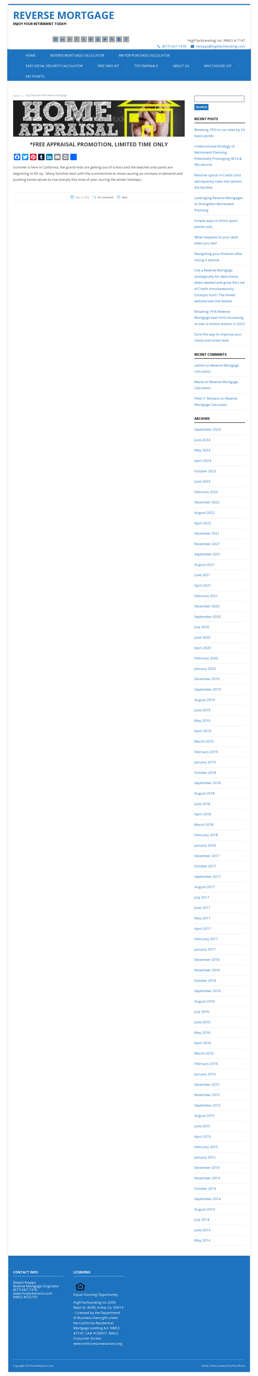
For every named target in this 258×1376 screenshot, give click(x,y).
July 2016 (201, 1011)
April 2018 (202, 814)
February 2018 (206, 834)
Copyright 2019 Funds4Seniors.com (33, 1366)
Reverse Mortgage (63, 15)
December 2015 (207, 1084)
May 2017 (202, 918)
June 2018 (202, 803)
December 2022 (207, 502)
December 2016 (207, 959)
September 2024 (207, 429)
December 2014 (207, 1167)
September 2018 (207, 782)
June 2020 (202, 637)
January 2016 (205, 1074)
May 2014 (202, 1240)
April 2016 (202, 1042)
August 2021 (204, 564)
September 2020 (207, 616)
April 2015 (202, 1136)
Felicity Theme (209, 1366)
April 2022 (202, 523)
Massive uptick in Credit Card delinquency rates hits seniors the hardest (218, 181)
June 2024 (202, 440)
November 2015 (207, 1094)
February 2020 (206, 658)
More (124, 197)
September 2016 (207, 990)
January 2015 (205, 1157)
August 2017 (204, 886)
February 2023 (206, 491)
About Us (181, 66)
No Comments (105, 197)
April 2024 (202, 460)
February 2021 (206, 595)
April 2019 (202, 731)
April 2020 (202, 647)
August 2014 (204, 1209)
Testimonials (146, 66)
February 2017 (206, 938)
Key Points (35, 76)
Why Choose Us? (217, 66)
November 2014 (207, 1178)
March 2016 (203, 1053)
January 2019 (205, 762)
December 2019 (207, 679)
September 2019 (207, 689)
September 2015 (207, 1105)
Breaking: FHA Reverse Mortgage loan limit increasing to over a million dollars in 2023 (219, 317)
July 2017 (201, 897)
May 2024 (202, 450)
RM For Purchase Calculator (144, 55)
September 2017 (207, 876)
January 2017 (205, 949)
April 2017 (202, 928)
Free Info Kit (108, 66)
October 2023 (205, 471)
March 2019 (203, 741)
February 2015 (206, 1146)
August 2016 (204, 1001)
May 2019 (202, 720)
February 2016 (206, 1063)
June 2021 (202, 575)
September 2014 (207, 1198)
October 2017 (205, 866)
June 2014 (202, 1230)
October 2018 (205, 772)
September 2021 (207, 554)
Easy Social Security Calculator (54, 66)
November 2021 (207, 543)
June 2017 (202, 907)
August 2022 (204, 512)
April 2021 (202, 585)
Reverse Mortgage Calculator (77, 55)
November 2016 (207, 970)
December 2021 (207, 533)
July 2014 (201, 1219)
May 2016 (202, 1032)
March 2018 (203, 824)
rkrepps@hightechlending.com (220, 46)
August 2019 (204, 699)
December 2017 (207, 855)
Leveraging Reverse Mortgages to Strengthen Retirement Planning (218, 203)
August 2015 (204, 1115)
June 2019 (202, 710)
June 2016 (202, 1022)
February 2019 (206, 751)
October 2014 (205, 1188)
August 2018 (204, 793)
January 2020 (205, 668)
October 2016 (205, 980)
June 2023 (202, 481)
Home (30, 55)
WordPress (238, 1366)
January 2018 (205, 845)
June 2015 (202, 1126)
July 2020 (201, 627)
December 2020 (207, 606)
